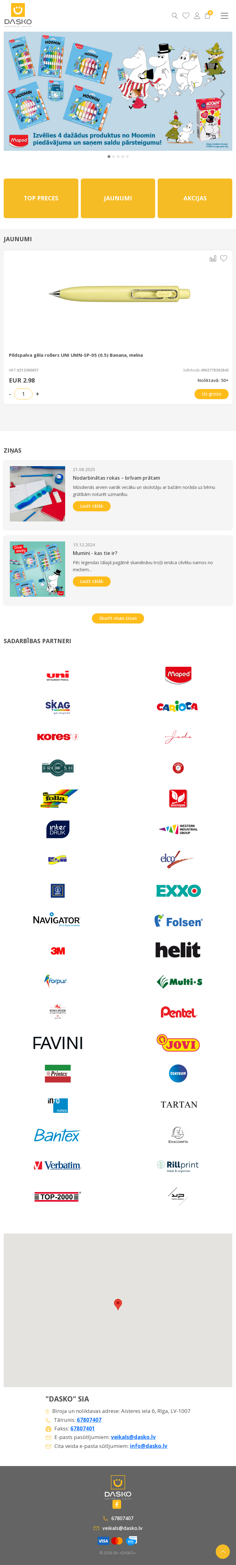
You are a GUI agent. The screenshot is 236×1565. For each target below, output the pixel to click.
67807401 (82, 1428)
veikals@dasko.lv (133, 1437)
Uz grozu (211, 394)
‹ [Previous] (13, 91)
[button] (109, 156)
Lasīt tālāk (91, 506)
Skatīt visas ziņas (118, 618)
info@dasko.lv (148, 1445)
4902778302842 (215, 370)
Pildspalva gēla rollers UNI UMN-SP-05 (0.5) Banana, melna (76, 355)
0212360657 (27, 370)
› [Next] (222, 91)
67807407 (89, 1419)
